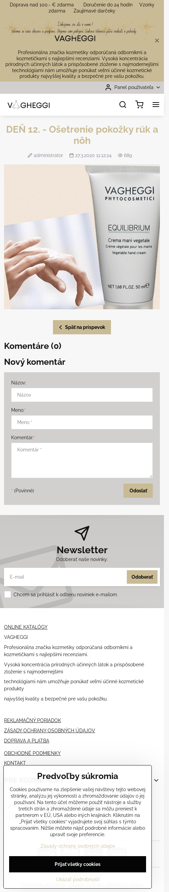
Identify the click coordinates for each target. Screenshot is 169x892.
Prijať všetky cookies (78, 865)
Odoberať (142, 577)
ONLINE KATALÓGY (26, 627)
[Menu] (156, 104)
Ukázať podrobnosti (78, 881)
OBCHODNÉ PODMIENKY (32, 753)
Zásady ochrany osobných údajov (77, 847)
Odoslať (138, 490)
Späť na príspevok (81, 327)
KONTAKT (15, 763)
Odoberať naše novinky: (82, 559)
